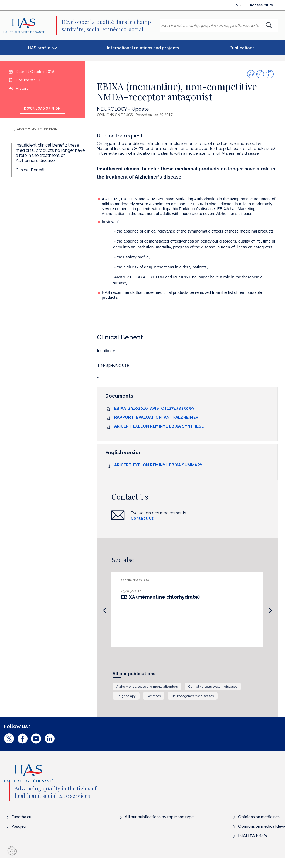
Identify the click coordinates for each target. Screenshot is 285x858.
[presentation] (104, 609)
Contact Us (142, 518)
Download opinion (42, 108)
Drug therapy (126, 696)
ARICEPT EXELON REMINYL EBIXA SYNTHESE (159, 426)
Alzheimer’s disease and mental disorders (147, 686)
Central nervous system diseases (212, 686)
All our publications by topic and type (159, 816)
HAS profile (39, 47)
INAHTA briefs (252, 835)
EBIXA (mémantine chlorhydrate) (160, 597)
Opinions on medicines (259, 816)
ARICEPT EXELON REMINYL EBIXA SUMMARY (158, 465)
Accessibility (261, 5)
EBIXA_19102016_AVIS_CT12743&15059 (154, 408)
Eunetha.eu (21, 816)
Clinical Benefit (30, 170)
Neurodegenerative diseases (192, 696)
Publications (242, 47)
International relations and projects (143, 47)
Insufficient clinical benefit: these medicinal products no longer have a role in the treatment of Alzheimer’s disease (50, 153)
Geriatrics (154, 696)
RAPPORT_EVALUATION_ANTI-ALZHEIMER (156, 417)
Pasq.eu (18, 826)
